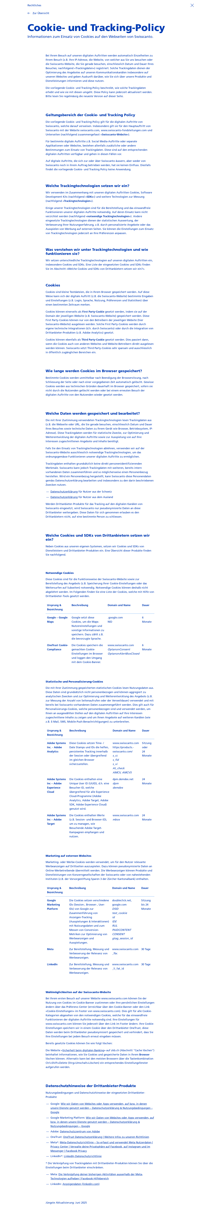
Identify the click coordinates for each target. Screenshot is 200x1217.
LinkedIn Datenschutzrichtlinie (83, 1156)
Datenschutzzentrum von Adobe (80, 1131)
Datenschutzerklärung (64, 491)
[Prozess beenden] (192, 5)
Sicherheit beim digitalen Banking (83, 1050)
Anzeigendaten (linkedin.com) (81, 1184)
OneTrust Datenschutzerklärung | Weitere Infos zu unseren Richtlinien (106, 1137)
